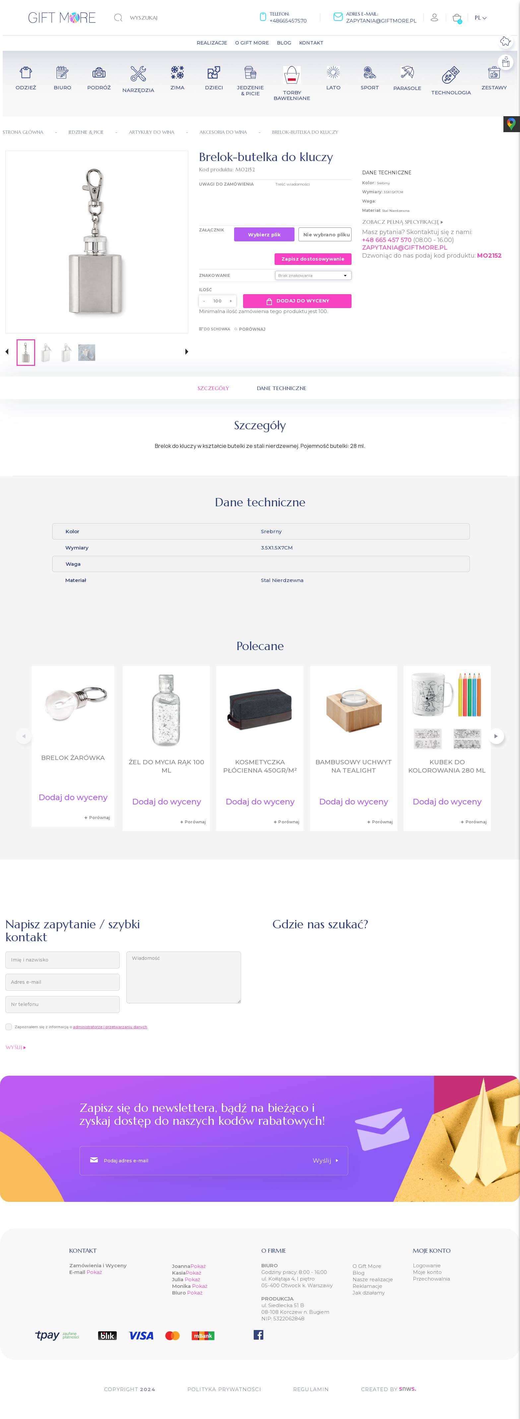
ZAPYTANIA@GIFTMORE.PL (404, 247)
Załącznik (211, 229)
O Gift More (367, 1266)
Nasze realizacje (373, 1279)
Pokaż (94, 1272)
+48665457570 (288, 21)
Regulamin (311, 1389)
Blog (358, 1273)
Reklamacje (367, 1286)
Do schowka (214, 329)
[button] (6, 352)
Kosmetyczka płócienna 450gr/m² (260, 766)
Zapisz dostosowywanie (313, 259)
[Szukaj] (155, 17)
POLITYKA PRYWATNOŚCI (224, 1389)
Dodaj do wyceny (297, 301)
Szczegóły (213, 388)
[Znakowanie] (313, 275)
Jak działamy (369, 1293)
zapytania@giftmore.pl (381, 21)
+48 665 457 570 (387, 240)
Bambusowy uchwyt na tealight (353, 766)
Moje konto (427, 1272)
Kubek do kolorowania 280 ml (447, 766)
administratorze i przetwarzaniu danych (110, 1027)
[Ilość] (218, 301)
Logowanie (427, 1265)
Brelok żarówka (73, 758)
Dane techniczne (282, 388)
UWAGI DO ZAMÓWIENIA (226, 184)
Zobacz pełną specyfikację (402, 221)
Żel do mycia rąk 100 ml (166, 766)
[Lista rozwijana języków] (481, 17)
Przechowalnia (431, 1279)
